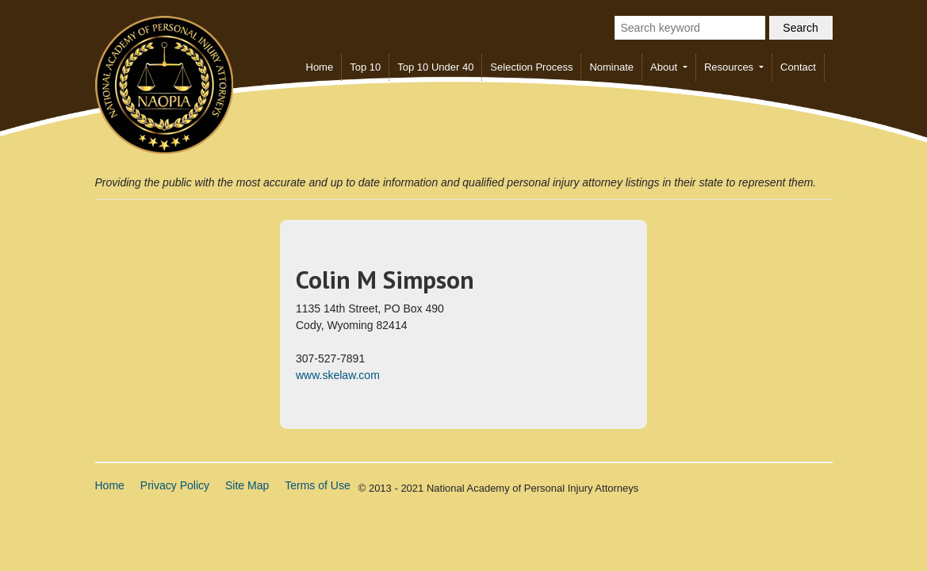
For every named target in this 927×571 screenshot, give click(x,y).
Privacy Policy (174, 485)
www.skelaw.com (338, 375)
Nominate (611, 67)
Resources (730, 67)
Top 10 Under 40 (435, 67)
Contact (798, 67)
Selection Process (531, 67)
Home (320, 67)
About (665, 67)
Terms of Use (317, 485)
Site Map (247, 485)
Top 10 (365, 67)
